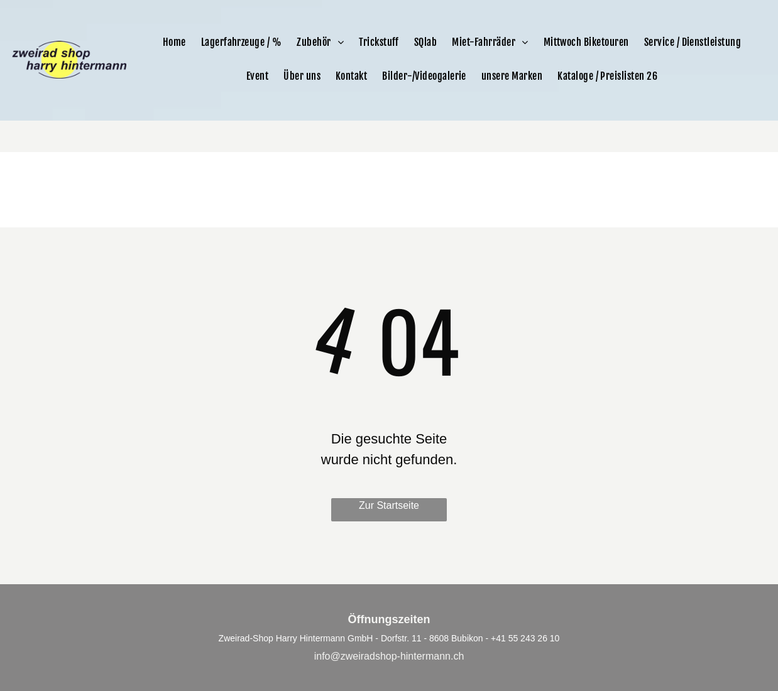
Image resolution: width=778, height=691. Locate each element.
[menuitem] (174, 42)
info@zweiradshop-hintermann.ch (389, 656)
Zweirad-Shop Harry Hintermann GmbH (296, 638)
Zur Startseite (389, 505)
